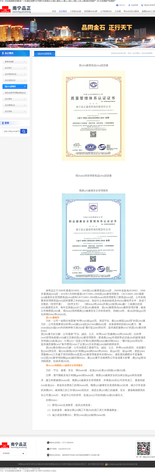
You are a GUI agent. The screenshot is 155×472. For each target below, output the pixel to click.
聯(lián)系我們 (149, 5)
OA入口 (122, 5)
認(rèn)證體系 (10, 86)
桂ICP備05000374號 (96, 464)
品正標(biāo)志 (10, 74)
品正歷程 (8, 99)
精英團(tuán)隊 (90, 11)
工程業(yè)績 (75, 11)
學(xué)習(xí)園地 (131, 11)
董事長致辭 (9, 62)
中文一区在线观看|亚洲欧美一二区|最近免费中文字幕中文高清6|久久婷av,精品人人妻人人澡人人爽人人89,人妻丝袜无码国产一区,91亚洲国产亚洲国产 (57, 1)
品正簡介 (8, 68)
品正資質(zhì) (10, 80)
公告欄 (118, 11)
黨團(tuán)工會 (148, 11)
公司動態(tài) (106, 11)
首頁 (54, 11)
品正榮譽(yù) (10, 105)
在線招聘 (134, 5)
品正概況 (63, 11)
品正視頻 (8, 111)
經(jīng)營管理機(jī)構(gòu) (15, 93)
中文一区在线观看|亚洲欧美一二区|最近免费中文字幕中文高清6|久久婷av (28, 471)
